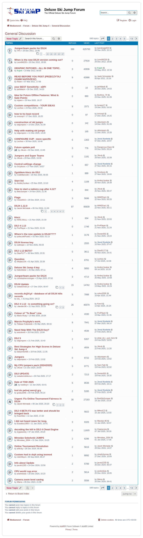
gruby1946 (21, 393)
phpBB (62, 526)
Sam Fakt (101, 365)
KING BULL (22, 220)
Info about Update (24, 463)
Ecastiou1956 (23, 423)
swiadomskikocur (24, 376)
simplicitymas (103, 454)
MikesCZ (101, 410)
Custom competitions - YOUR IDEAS (34, 105)
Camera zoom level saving (29, 479)
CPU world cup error (25, 471)
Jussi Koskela (103, 139)
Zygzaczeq (21, 432)
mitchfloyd (21, 457)
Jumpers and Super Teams (29, 155)
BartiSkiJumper (104, 398)
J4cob (23, 150)
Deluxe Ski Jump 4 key (27, 267)
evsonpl (20, 116)
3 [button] (116, 38)
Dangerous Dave (104, 147)
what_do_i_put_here (106, 338)
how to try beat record (26, 114)
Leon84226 (22, 62)
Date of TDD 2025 (23, 382)
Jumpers (19, 357)
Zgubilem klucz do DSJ (27, 172)
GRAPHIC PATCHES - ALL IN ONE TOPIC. (37, 68)
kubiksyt (24, 385)
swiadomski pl (23, 287)
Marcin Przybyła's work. (27, 321)
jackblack (21, 89)
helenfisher (22, 270)
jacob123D (21, 465)
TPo (19, 51)
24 (51, 54)
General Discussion (20, 34)
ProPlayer (21, 228)
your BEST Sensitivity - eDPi (30, 87)
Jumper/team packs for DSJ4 (30, 48)
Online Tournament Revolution (31, 446)
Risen (19, 82)
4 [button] (120, 38)
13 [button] (131, 38)
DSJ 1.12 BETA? (23, 250)
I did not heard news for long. (30, 421)
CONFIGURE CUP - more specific (32, 139)
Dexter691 (101, 234)
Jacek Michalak (23, 208)
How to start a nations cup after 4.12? (35, 189)
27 (63, 54)
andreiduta (21, 474)
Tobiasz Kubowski (24, 324)
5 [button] (124, 38)
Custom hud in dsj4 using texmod (33, 454)
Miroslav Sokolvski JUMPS (29, 437)
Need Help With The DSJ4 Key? (31, 330)
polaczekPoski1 (23, 236)
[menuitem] (23, 20)
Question (19, 259)
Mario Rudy (22, 316)
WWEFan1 (102, 197)
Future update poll (24, 147)
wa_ (19, 299)
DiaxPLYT (21, 253)
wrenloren (21, 332)
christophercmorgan (25, 278)
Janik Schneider (104, 76)
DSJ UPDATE (21, 373)
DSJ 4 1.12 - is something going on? (34, 304)
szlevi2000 (101, 293)
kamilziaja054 (103, 48)
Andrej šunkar (23, 183)
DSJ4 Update (21, 284)
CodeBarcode (23, 175)
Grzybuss (21, 166)
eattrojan (21, 245)
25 (55, 54)
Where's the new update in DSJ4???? (35, 234)
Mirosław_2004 (23, 440)
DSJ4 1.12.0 (20, 205)
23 (47, 54)
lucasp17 (101, 105)
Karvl (99, 304)
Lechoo (20, 108)
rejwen (20, 100)
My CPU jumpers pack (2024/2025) (33, 365)
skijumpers (21, 125)
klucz (17, 217)
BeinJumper (22, 191)
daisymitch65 (22, 352)
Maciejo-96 (102, 421)
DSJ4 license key (23, 242)
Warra (19, 482)
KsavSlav (21, 416)
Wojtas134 (21, 261)
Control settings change (27, 164)
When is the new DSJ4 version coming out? (38, 59)
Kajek (19, 71)
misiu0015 (21, 200)
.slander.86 (22, 306)
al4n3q (20, 449)
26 (59, 54)
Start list (19, 180)
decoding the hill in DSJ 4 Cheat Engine (36, 429)
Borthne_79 (102, 95)
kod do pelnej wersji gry (27, 390)
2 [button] (112, 38)
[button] (102, 38)
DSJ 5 (17, 338)
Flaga (17, 197)
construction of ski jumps (28, 122)
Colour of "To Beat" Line (27, 313)
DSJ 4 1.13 (20, 225)
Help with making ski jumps (29, 130)
